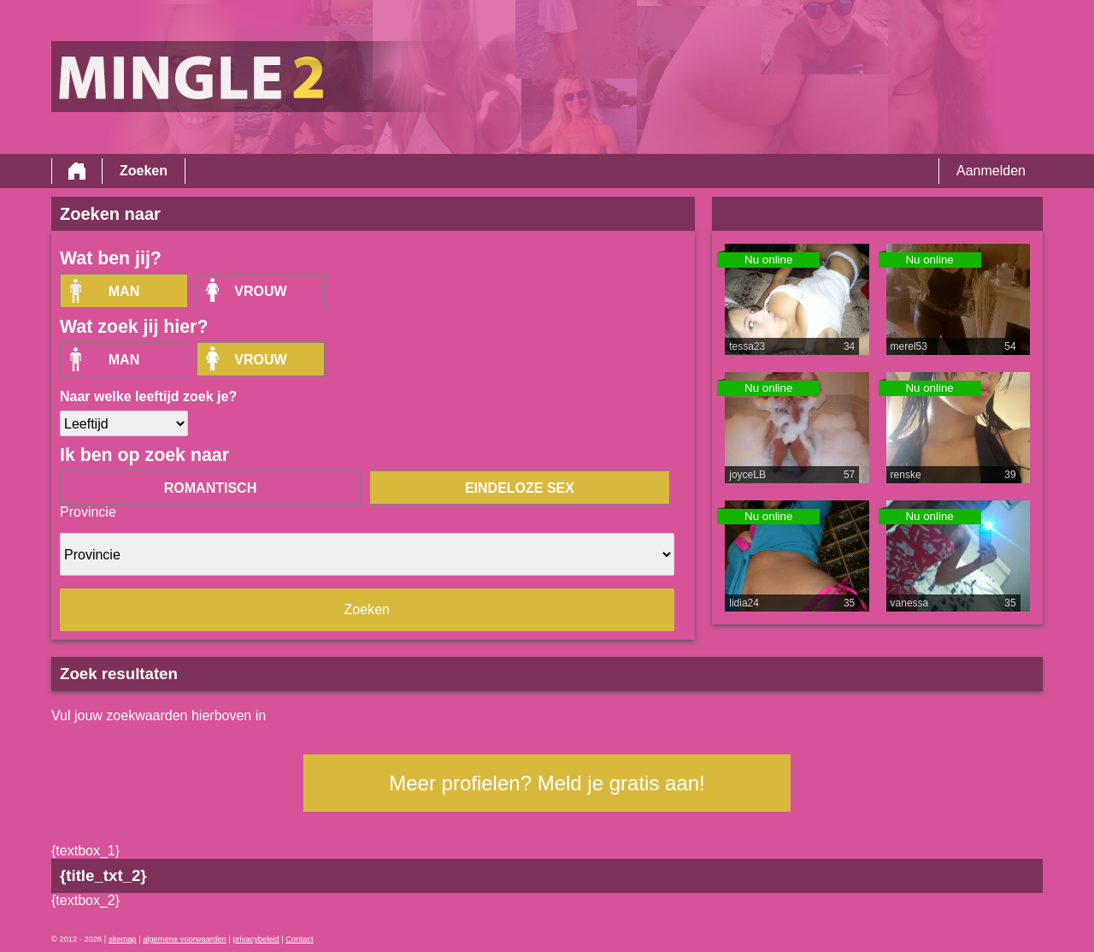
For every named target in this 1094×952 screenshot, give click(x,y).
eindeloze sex (519, 488)
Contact (299, 939)
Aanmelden (991, 170)
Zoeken (144, 170)
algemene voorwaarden (184, 939)
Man (124, 291)
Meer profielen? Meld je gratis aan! (547, 783)
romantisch (210, 488)
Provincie (88, 512)
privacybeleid (255, 939)
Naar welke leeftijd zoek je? (148, 396)
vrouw (260, 291)
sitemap (123, 939)
